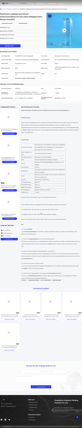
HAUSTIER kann (15, 9)
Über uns (31, 3)
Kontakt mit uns (40, 3)
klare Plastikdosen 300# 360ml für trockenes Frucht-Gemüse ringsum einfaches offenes (51, 315)
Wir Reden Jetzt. (10, 45)
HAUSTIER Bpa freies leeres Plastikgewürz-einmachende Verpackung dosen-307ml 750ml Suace (30, 315)
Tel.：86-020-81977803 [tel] (6, 403)
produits (9, 9)
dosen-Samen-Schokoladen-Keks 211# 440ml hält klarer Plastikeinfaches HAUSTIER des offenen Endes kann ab (10, 346)
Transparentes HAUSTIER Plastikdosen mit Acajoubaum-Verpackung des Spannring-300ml (72, 315)
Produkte (23, 3)
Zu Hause (15, 3)
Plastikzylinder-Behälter (33, 280)
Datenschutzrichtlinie (7, 426)
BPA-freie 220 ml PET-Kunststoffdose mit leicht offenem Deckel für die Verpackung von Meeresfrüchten (9, 187)
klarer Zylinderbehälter (46, 280)
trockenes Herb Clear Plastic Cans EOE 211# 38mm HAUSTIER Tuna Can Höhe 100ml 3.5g (9, 315)
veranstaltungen (52, 3)
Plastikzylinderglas (56, 280)
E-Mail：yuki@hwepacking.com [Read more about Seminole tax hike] (8, 406)
